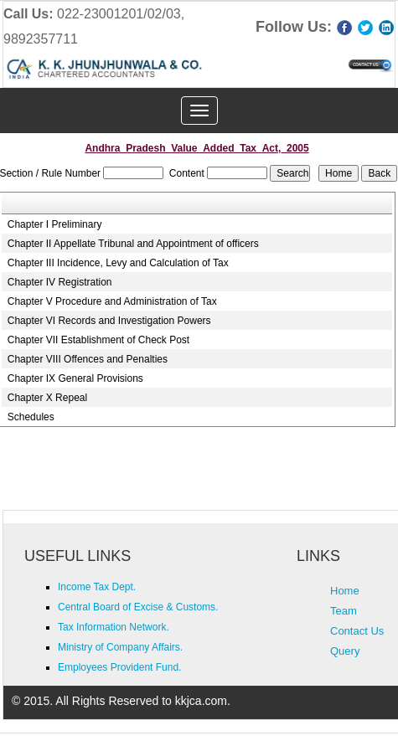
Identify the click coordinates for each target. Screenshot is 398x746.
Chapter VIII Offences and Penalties (88, 359)
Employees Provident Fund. (119, 667)
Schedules (31, 417)
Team (343, 611)
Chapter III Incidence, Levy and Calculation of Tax (118, 263)
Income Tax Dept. (97, 587)
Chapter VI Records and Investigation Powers (109, 321)
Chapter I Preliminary (55, 224)
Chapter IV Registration (60, 282)
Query (344, 651)
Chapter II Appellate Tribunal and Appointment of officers (133, 244)
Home (344, 590)
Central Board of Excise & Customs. (138, 607)
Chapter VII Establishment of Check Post (98, 340)
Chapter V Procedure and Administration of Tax (112, 301)
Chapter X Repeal (47, 398)
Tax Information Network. (113, 627)
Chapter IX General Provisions (75, 378)
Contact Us (357, 631)
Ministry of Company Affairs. (120, 647)
